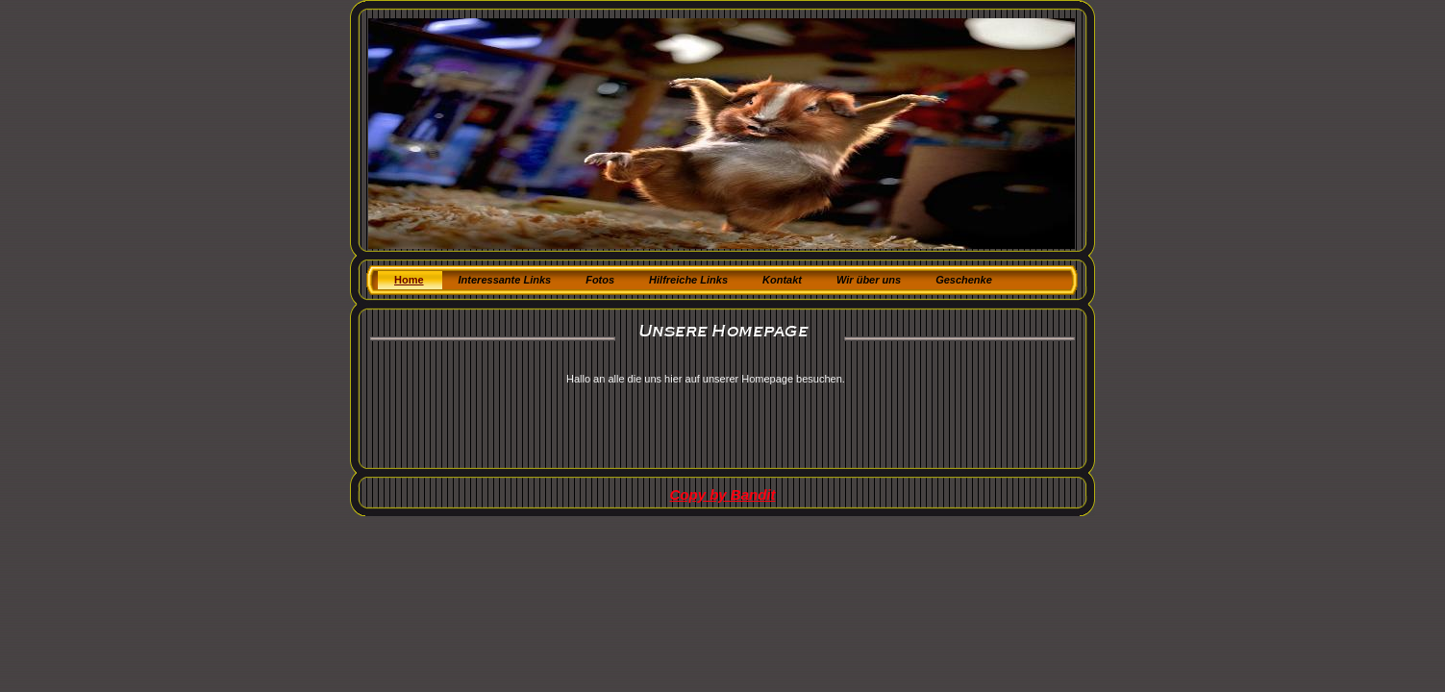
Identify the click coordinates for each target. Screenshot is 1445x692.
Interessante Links (505, 279)
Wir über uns (868, 279)
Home (409, 279)
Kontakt (782, 279)
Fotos (599, 279)
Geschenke (963, 279)
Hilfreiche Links (688, 279)
